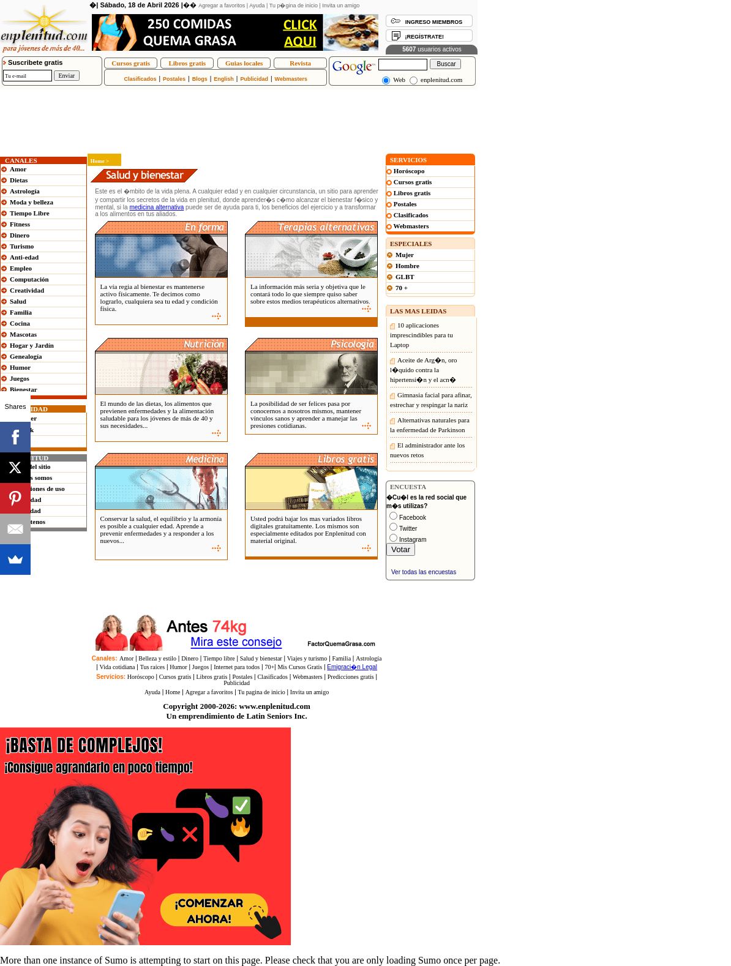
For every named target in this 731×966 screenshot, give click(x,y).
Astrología (25, 191)
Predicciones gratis (351, 676)
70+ (269, 667)
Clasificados (140, 79)
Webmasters (291, 79)
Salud (18, 301)
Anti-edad (24, 257)
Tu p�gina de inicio (293, 5)
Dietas (19, 180)
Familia (21, 312)
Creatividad (27, 290)
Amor (18, 169)
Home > (98, 161)
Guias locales (244, 63)
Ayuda (256, 5)
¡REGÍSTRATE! (424, 37)
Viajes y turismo (307, 658)
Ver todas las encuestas (423, 572)
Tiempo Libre (30, 213)
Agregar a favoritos (221, 5)
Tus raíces (152, 667)
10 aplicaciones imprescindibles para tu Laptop (421, 334)
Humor (20, 367)
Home (172, 692)
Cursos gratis (130, 63)
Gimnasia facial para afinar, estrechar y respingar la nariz (431, 399)
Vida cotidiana (117, 667)
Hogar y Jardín (32, 345)
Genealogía (26, 356)
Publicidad (254, 79)
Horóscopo (140, 676)
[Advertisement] (223, 94)
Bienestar (23, 389)
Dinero (19, 235)
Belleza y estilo (157, 658)
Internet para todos (237, 667)
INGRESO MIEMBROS (434, 22)
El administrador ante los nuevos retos (427, 450)
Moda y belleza (31, 202)
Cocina (20, 323)
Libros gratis (187, 63)
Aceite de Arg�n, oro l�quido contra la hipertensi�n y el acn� (423, 369)
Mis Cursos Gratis (299, 667)
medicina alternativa (156, 207)
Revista (300, 63)
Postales (174, 79)
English (224, 79)
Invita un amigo (340, 5)
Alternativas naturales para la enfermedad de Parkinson (430, 424)
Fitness (20, 224)
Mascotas (23, 334)
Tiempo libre (219, 658)
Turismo (22, 246)
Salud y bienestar (261, 658)
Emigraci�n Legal (352, 667)
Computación (29, 279)
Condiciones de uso (37, 488)
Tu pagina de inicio (261, 692)
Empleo (21, 268)
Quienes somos (31, 477)
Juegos (19, 378)
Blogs (200, 79)
